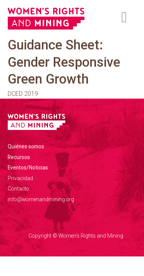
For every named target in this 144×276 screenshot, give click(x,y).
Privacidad (20, 178)
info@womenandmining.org (41, 199)
